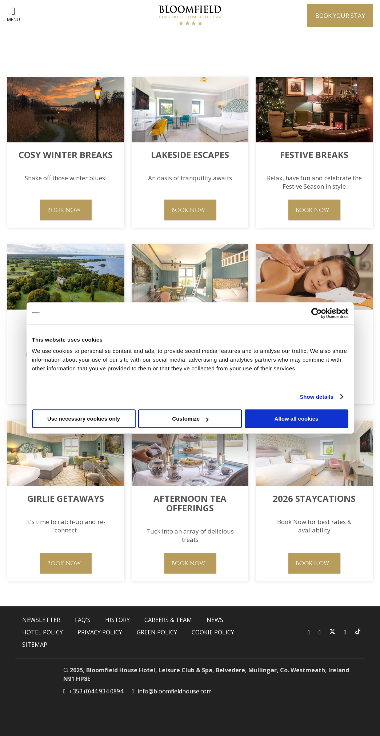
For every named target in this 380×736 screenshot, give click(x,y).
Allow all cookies (297, 419)
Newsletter (41, 620)
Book (337, 15)
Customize (190, 419)
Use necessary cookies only (83, 419)
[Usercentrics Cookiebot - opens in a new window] (316, 313)
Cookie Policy (213, 632)
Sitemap (34, 645)
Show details (316, 397)
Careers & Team (168, 620)
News (215, 620)
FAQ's (83, 620)
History (117, 620)
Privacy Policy (99, 632)
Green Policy (157, 632)
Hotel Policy (42, 632)
